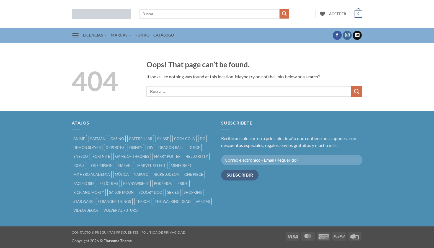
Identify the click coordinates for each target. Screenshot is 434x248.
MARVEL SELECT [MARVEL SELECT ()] (151, 165)
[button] (337, 14)
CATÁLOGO (163, 35)
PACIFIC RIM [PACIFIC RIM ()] (83, 183)
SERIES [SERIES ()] (173, 192)
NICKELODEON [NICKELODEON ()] (166, 174)
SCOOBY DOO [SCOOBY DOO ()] (150, 192)
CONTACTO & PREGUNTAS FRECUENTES (105, 232)
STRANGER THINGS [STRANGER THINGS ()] (114, 201)
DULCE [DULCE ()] (194, 147)
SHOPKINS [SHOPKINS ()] (193, 192)
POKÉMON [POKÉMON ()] (163, 183)
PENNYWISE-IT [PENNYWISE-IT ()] (136, 183)
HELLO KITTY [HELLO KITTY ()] (196, 156)
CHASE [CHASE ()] (163, 138)
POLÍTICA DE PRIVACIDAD (163, 232)
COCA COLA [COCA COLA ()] (184, 138)
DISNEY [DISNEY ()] (135, 147)
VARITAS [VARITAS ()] (203, 201)
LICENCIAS (95, 35)
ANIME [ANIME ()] (79, 138)
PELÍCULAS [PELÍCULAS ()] (108, 183)
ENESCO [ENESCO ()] (80, 156)
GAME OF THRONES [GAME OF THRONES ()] (132, 156)
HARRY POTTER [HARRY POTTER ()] (167, 156)
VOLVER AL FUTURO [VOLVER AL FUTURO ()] (121, 210)
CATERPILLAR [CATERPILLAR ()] (140, 138)
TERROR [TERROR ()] (143, 201)
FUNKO (142, 35)
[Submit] (284, 14)
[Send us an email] (357, 35)
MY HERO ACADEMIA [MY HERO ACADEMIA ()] (91, 174)
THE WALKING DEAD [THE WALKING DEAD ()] (173, 201)
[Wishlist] (322, 14)
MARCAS (121, 35)
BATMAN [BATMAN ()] (97, 138)
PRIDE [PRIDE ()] (182, 183)
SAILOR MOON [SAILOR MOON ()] (121, 192)
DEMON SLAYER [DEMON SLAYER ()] (87, 147)
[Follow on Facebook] (337, 35)
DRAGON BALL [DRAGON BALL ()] (171, 147)
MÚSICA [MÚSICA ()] (122, 174)
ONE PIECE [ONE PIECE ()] (193, 174)
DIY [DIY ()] (150, 147)
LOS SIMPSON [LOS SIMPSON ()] (101, 165)
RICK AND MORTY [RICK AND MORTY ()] (88, 192)
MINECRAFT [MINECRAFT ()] (181, 165)
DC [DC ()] (202, 138)
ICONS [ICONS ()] (78, 165)
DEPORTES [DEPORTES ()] (115, 147)
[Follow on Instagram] (347, 35)
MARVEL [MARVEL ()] (125, 165)
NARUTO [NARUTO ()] (141, 174)
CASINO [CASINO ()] (117, 138)
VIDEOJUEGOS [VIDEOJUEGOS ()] (86, 210)
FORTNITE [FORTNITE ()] (101, 156)
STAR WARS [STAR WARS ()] (83, 201)
